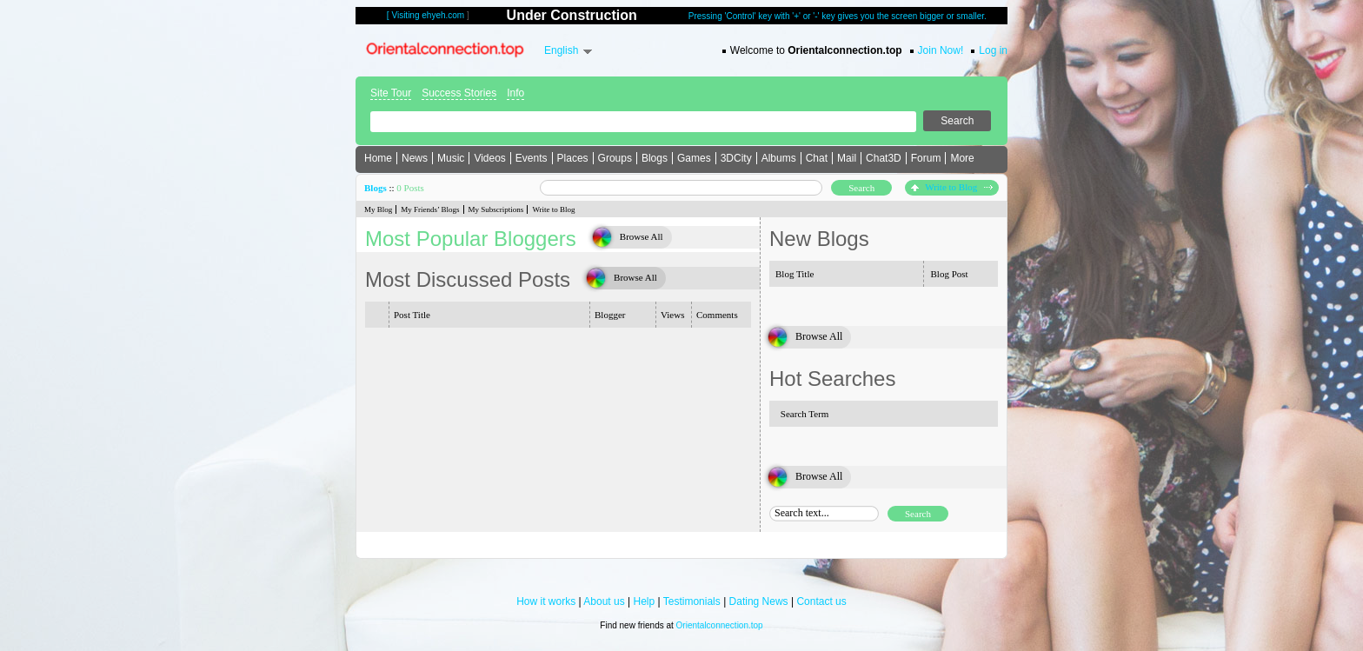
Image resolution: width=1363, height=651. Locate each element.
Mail (846, 158)
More (962, 158)
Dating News (758, 601)
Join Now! (941, 50)
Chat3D (883, 158)
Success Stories (459, 93)
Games (694, 158)
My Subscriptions (496, 209)
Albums (778, 158)
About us (603, 601)
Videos (489, 158)
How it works (545, 601)
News (415, 158)
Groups (615, 158)
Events (531, 158)
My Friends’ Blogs (430, 209)
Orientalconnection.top (719, 625)
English (561, 50)
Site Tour (390, 93)
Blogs (655, 158)
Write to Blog (952, 187)
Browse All (641, 236)
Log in (993, 50)
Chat (817, 158)
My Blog (378, 209)
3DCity (736, 158)
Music (450, 158)
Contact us (821, 601)
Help (644, 601)
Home (378, 158)
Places (572, 158)
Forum (926, 158)
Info (515, 93)
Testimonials (692, 601)
